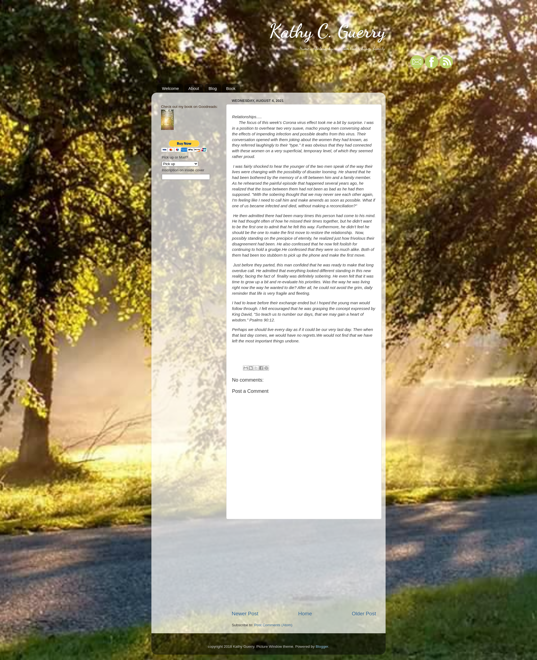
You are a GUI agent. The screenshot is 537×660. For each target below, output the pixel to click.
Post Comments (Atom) (273, 625)
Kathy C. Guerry (327, 31)
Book (230, 88)
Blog (213, 88)
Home (305, 613)
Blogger (322, 646)
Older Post (364, 613)
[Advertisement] (304, 565)
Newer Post (245, 613)
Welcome (170, 88)
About (193, 88)
